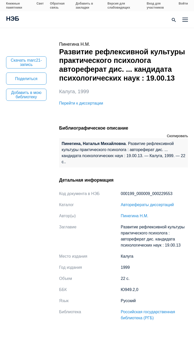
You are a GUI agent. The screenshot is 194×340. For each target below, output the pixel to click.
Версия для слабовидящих (119, 5)
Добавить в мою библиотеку (26, 94)
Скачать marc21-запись (26, 62)
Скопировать (177, 136)
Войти (183, 3)
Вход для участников (155, 5)
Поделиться (26, 79)
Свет (40, 3)
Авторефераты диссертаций (147, 205)
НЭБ (12, 19)
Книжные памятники (14, 5)
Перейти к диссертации (81, 103)
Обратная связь (57, 5)
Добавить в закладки (84, 5)
